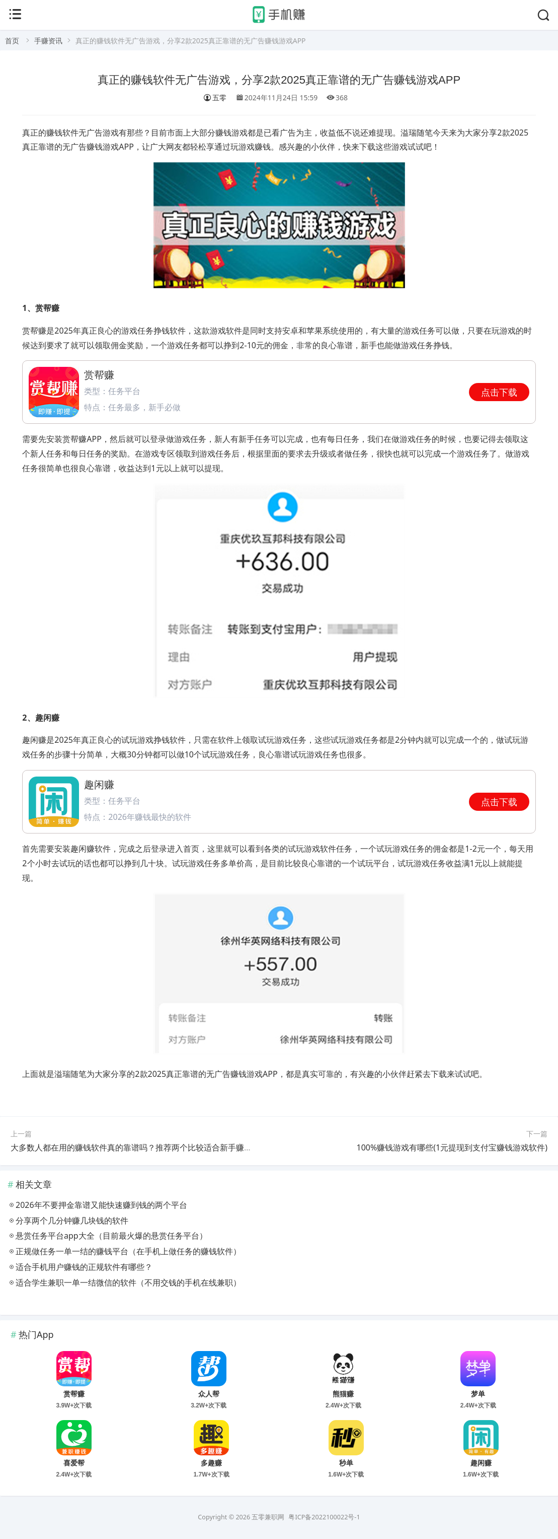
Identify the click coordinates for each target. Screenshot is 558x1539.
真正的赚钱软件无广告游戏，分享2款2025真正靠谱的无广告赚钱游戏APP (279, 80)
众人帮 (208, 1394)
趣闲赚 (481, 1463)
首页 (12, 40)
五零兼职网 (268, 1517)
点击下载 (499, 392)
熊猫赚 (343, 1394)
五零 (214, 97)
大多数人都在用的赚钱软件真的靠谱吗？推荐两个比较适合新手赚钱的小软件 (147, 1147)
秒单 (346, 1463)
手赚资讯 (48, 40)
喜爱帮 (74, 1463)
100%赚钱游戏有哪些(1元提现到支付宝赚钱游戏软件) (451, 1147)
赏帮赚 (74, 1394)
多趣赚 (211, 1463)
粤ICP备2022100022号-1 (324, 1517)
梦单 (478, 1394)
